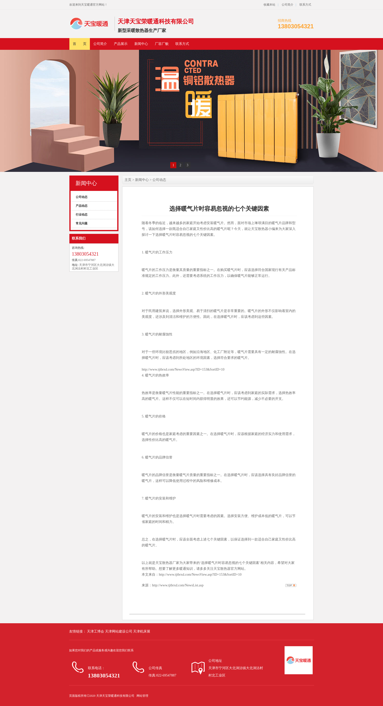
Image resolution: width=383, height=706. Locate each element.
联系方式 (305, 4)
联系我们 (78, 238)
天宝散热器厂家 (167, 563)
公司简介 (287, 4)
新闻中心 (141, 44)
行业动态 (81, 214)
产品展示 (121, 44)
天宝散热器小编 (263, 229)
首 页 (79, 44)
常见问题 (81, 223)
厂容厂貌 (162, 44)
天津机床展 (141, 631)
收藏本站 (269, 4)
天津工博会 (95, 631)
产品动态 (81, 206)
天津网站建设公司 (119, 631)
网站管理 (142, 695)
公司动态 (81, 197)
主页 (128, 180)
